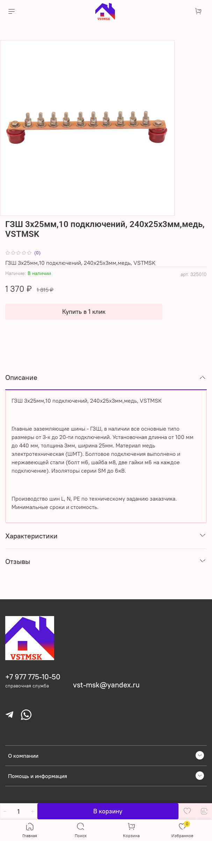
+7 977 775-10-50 (32, 676)
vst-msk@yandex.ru (106, 685)
